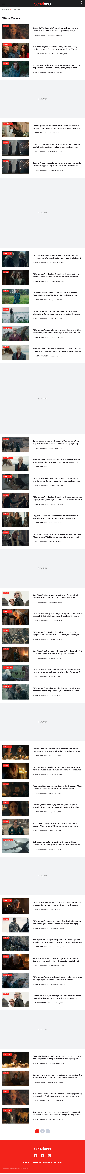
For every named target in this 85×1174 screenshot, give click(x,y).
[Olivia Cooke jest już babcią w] (15, 999)
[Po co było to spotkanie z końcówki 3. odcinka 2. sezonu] (15, 827)
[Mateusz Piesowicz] (59, 54)
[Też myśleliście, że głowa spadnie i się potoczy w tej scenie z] (15, 943)
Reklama (37, 1162)
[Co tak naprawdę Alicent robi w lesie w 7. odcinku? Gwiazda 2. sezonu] (15, 296)
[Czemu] (15, 752)
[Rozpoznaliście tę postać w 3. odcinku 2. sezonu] (15, 789)
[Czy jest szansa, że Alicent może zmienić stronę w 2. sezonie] (15, 519)
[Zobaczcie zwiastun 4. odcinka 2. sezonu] (15, 845)
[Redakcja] (59, 133)
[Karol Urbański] (59, 170)
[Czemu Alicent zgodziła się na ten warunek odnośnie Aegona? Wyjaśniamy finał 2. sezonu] (15, 166)
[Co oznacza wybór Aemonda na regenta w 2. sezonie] (15, 538)
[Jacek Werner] (59, 35)
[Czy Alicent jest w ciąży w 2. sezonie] (15, 654)
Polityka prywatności (52, 1162)
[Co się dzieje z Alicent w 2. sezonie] (15, 315)
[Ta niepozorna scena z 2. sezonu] (15, 444)
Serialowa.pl (5, 9)
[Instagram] (49, 1156)
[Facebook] (35, 1156)
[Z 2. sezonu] (15, 1097)
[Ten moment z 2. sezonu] (15, 1116)
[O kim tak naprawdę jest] (15, 148)
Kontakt (27, 1162)
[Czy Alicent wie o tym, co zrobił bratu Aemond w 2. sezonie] (15, 598)
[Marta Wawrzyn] (59, 262)
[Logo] (42, 1148)
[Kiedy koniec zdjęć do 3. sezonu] (15, 69)
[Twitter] (42, 1156)
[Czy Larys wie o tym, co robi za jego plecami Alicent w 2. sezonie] (15, 1078)
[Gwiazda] (15, 31)
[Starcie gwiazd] (15, 129)
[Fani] (15, 962)
